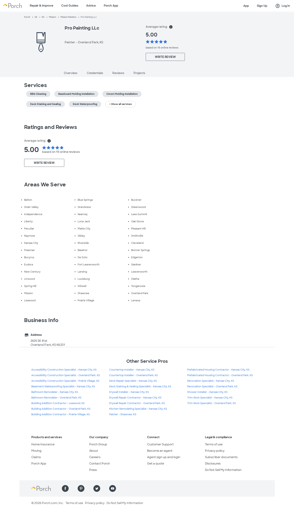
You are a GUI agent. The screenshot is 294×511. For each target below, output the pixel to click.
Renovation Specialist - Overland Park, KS (212, 386)
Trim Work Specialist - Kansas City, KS (210, 397)
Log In (282, 6)
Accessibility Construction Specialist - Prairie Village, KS (65, 381)
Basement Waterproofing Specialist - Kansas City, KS (63, 386)
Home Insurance (42, 444)
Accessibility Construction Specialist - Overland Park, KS (65, 375)
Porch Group (98, 444)
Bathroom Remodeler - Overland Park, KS (56, 397)
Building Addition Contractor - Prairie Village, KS (60, 414)
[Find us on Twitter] (96, 488)
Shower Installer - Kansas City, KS (207, 392)
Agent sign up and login (163, 457)
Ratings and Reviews (50, 127)
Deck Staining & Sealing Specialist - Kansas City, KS (140, 386)
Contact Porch (99, 463)
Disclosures (213, 463)
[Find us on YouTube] (112, 488)
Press (93, 470)
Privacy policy (215, 451)
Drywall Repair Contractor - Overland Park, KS (137, 403)
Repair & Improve (41, 5)
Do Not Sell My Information (223, 470)
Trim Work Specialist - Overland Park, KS (211, 403)
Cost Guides (69, 5)
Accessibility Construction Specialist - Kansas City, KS (64, 369)
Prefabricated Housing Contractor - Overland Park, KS (220, 375)
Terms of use (214, 444)
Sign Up (262, 6)
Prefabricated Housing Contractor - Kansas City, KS (218, 369)
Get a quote (155, 463)
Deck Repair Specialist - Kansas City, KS (133, 381)
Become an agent (159, 451)
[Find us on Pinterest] (81, 488)
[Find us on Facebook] (65, 488)
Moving (36, 451)
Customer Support (160, 444)
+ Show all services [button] (120, 104)
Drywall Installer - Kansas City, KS (129, 392)
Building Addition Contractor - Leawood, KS (58, 403)
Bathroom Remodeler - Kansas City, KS (54, 392)
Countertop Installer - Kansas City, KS (131, 369)
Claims (36, 457)
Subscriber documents (221, 457)
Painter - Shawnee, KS (122, 414)
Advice (91, 5)
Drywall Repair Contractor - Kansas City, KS (135, 397)
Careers (94, 457)
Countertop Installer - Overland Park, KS (133, 375)
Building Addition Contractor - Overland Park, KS (60, 408)
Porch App (111, 5)
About (93, 451)
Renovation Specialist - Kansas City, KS (210, 381)
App (246, 6)
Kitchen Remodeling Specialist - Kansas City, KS (138, 408)
